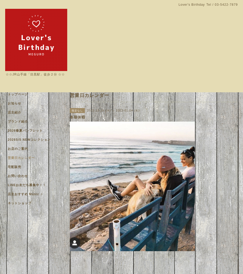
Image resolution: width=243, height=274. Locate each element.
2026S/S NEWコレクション (29, 140)
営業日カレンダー (21, 158)
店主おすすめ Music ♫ (25, 194)
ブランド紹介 (18, 121)
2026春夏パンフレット (25, 130)
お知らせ (14, 103)
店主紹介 (14, 112)
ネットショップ (19, 203)
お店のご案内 (18, 149)
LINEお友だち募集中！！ (27, 185)
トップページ (18, 94)
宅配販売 (14, 167)
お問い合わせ (18, 176)
